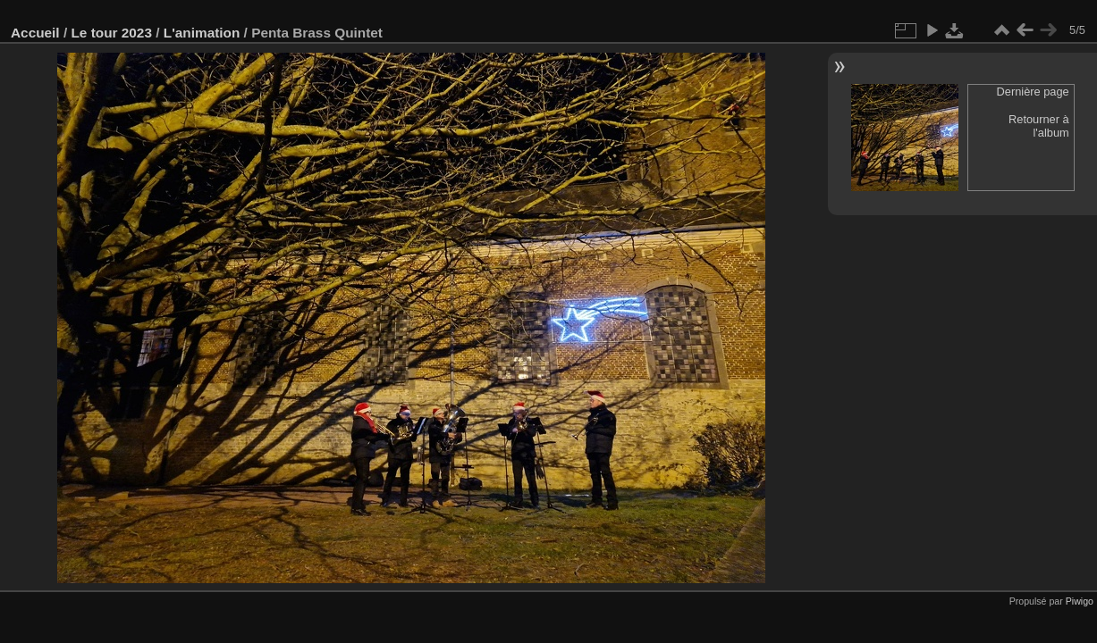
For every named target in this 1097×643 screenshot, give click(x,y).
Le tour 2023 (111, 32)
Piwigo (1079, 601)
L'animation (202, 32)
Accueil (35, 32)
